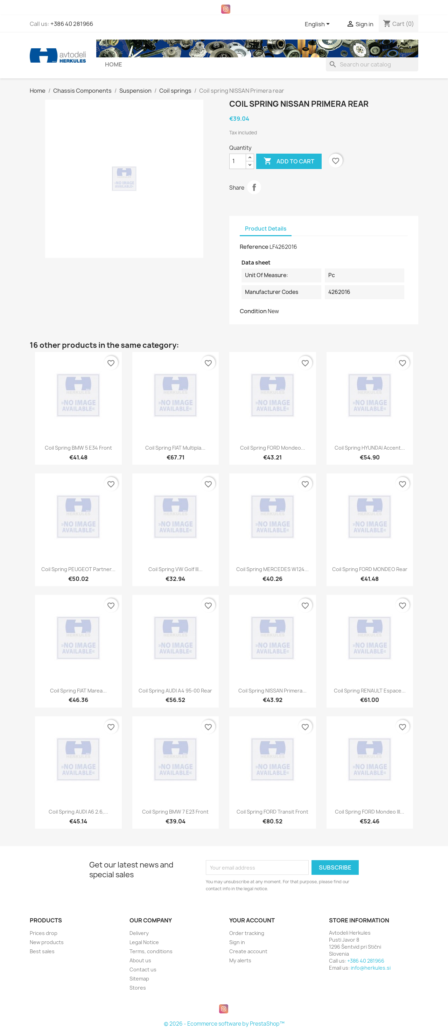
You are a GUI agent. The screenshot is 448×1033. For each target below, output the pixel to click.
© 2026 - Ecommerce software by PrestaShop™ (224, 1023)
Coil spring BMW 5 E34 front (78, 447)
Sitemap (139, 978)
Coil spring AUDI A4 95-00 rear (175, 690)
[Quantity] (237, 161)
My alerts (240, 960)
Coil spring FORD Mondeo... (272, 447)
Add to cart (289, 161)
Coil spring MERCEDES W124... (272, 569)
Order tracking (246, 933)
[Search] (372, 64)
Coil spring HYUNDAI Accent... (370, 447)
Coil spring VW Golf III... (175, 569)
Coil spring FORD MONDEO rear (369, 569)
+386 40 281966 (71, 24)
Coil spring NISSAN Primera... (272, 690)
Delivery (139, 933)
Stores (138, 987)
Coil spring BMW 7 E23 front (175, 811)
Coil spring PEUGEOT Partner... (78, 569)
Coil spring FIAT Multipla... (175, 447)
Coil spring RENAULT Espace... (370, 690)
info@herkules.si (371, 967)
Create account (248, 951)
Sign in (237, 942)
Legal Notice (144, 942)
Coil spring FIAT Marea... (78, 690)
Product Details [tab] (265, 228)
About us (140, 960)
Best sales (42, 951)
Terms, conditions (151, 951)
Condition (253, 311)
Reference (254, 246)
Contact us (143, 969)
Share (254, 187)
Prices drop (43, 933)
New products (47, 942)
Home (113, 64)
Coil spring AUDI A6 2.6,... (78, 811)
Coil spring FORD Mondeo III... (369, 811)
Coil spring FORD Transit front (272, 811)
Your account (252, 920)
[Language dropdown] (318, 24)
